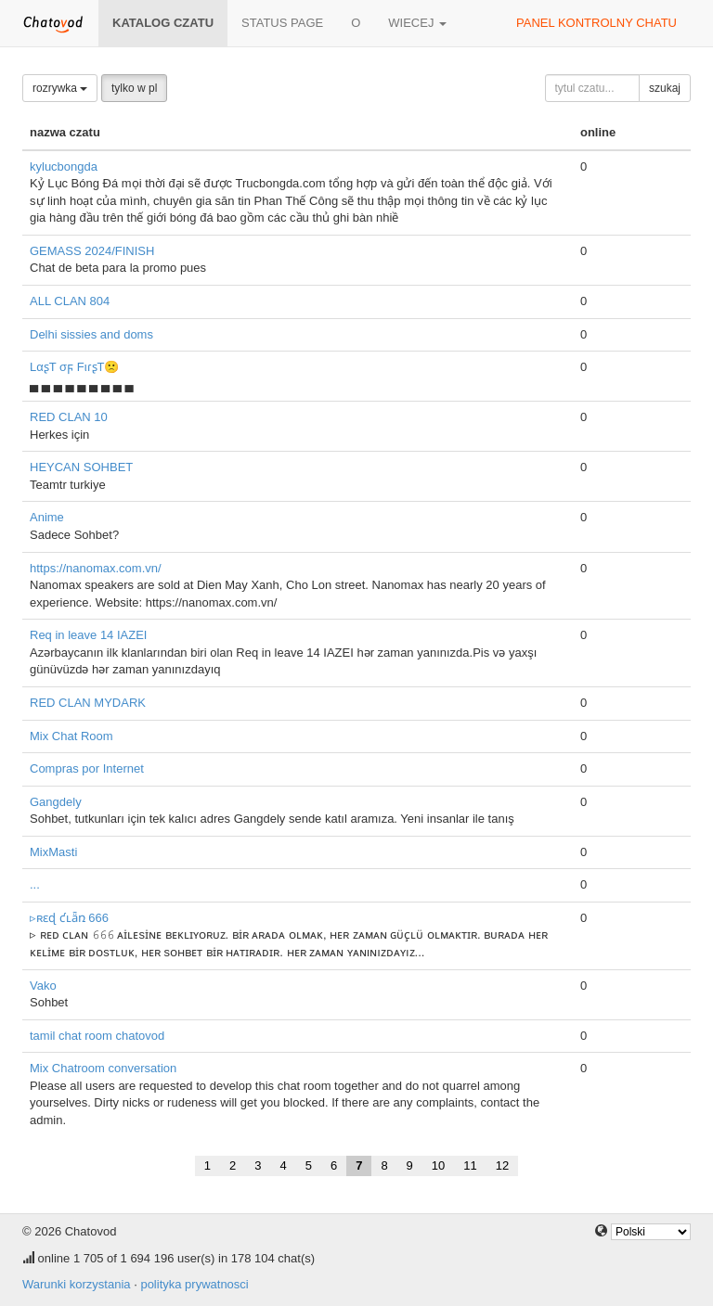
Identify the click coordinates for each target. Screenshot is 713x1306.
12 (502, 1165)
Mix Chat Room (71, 736)
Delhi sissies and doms (91, 334)
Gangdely (56, 802)
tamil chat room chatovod (97, 1036)
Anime (47, 517)
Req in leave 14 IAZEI (88, 635)
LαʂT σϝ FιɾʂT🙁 (74, 367)
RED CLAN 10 (69, 417)
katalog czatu (163, 23)
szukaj (665, 88)
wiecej (417, 23)
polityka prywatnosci (194, 1284)
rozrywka (59, 88)
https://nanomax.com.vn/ (96, 568)
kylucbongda (63, 166)
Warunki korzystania (76, 1284)
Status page (282, 23)
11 (469, 1165)
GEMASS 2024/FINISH (92, 251)
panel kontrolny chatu (596, 23)
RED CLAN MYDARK (88, 703)
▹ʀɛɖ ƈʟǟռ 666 (69, 918)
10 (438, 1165)
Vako (43, 985)
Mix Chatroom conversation (103, 1068)
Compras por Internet (87, 768)
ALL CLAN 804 (70, 301)
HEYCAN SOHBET (81, 467)
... (35, 884)
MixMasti (53, 852)
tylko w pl (134, 88)
